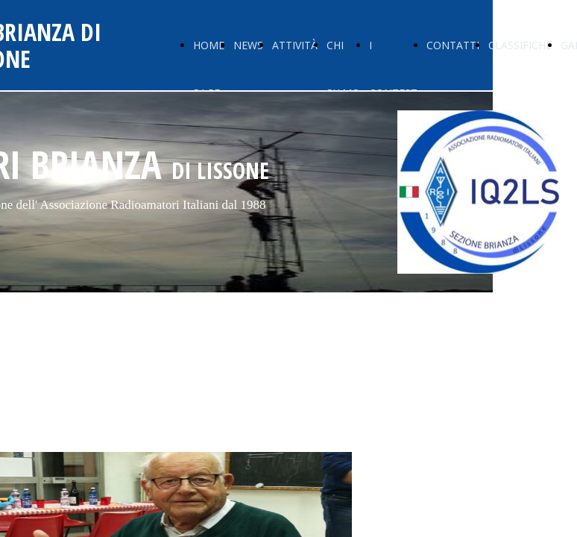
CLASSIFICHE (520, 45)
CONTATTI (452, 45)
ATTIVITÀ (295, 45)
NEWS (248, 45)
